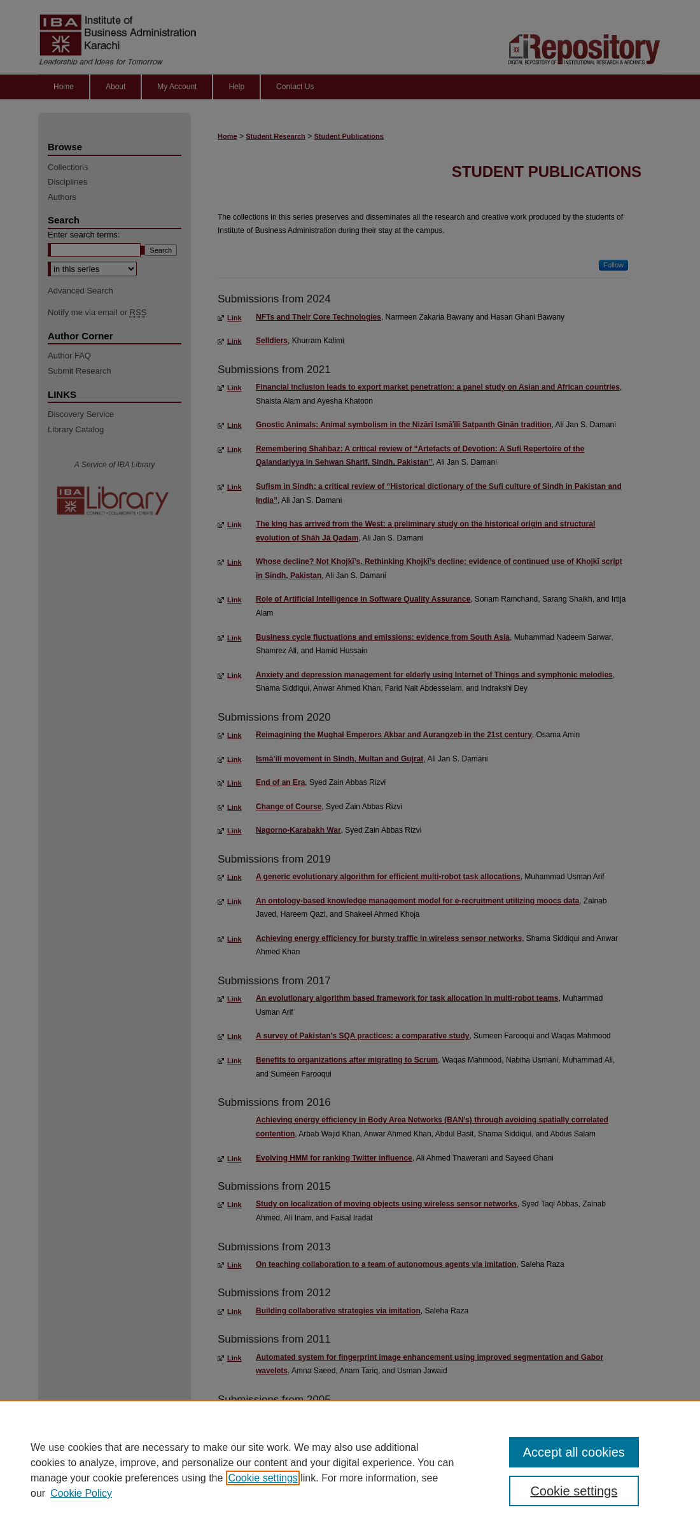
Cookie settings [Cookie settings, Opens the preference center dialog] (573, 1491)
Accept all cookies (574, 1452)
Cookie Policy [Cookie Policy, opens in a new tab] (81, 1493)
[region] (350, 1470)
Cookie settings (262, 1478)
